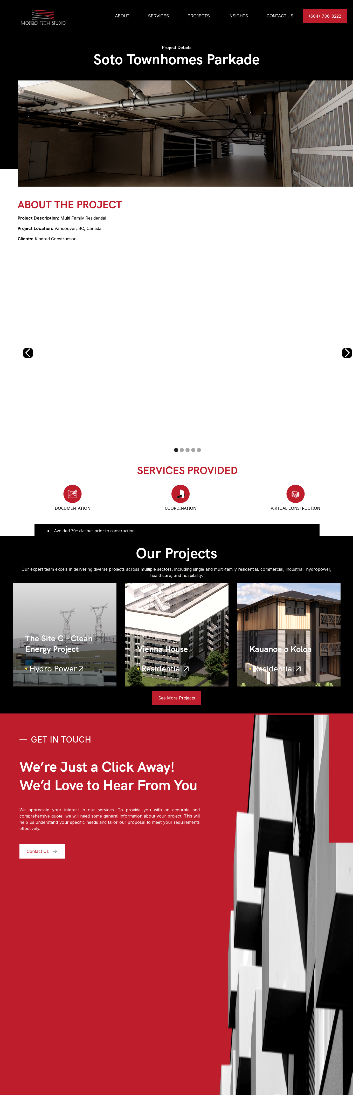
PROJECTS (199, 16)
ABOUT (122, 16)
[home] (54, 16)
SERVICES (158, 16)
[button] (28, 353)
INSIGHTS (238, 16)
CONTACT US (280, 16)
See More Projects (176, 697)
